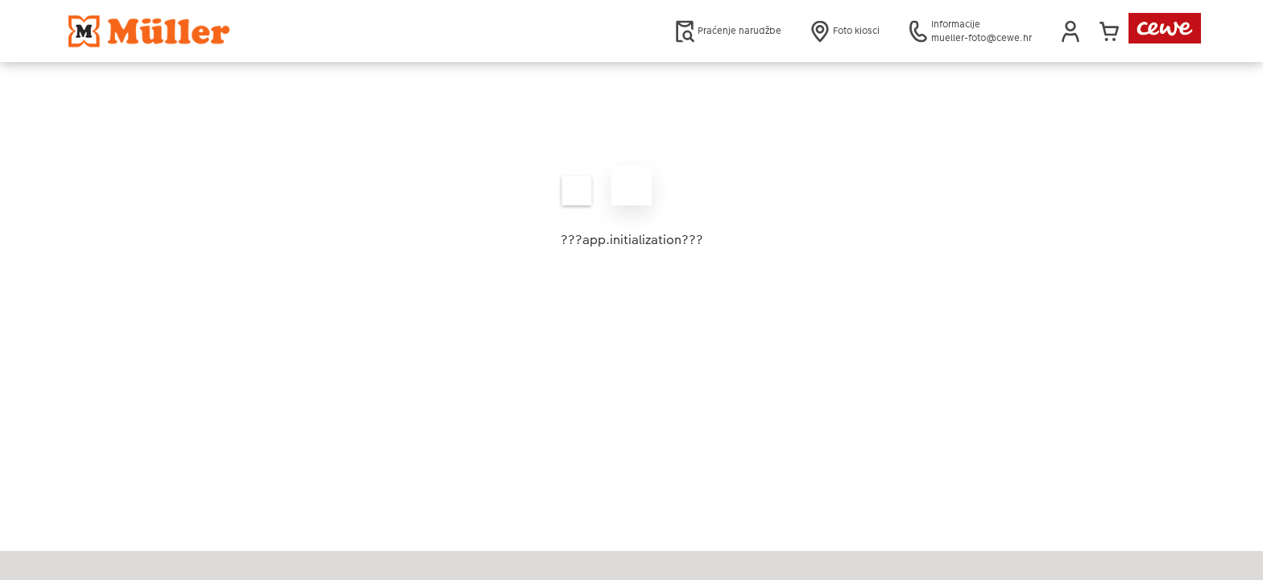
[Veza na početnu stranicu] (226, 31)
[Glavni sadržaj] (631, 205)
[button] (1070, 31)
